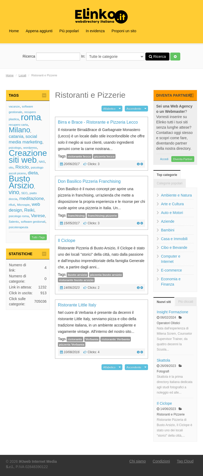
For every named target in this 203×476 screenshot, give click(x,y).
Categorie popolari (169, 183)
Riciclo (22, 167)
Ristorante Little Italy (77, 305)
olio (11, 167)
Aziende (167, 221)
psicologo (15, 147)
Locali (22, 75)
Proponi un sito (124, 31)
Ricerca (51, 56)
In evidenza (95, 31)
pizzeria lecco (104, 156)
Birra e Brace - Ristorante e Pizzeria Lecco (98, 122)
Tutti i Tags (38, 237)
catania (16, 136)
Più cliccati (185, 302)
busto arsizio (77, 275)
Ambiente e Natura (176, 195)
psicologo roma (19, 216)
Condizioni (161, 461)
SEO (24, 193)
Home (14, 31)
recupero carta (18, 124)
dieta (33, 172)
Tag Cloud (185, 461)
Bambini (167, 230)
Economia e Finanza (171, 281)
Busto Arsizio (21, 182)
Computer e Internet (170, 259)
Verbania (91, 339)
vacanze (14, 106)
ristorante (75, 339)
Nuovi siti (164, 302)
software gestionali (33, 221)
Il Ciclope (66, 240)
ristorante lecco (79, 156)
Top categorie (167, 175)
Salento (14, 221)
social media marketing (25, 139)
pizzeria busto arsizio (106, 275)
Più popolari (69, 31)
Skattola (163, 360)
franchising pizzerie (102, 215)
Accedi (164, 159)
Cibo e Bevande (174, 247)
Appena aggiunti (39, 31)
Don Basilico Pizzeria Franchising (89, 181)
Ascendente (134, 108)
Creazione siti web (28, 156)
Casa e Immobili (174, 239)
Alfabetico (109, 108)
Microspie (23, 204)
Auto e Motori (172, 213)
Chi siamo (137, 461)
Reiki (29, 210)
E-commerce (171, 270)
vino (14, 192)
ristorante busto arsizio (76, 280)
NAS (42, 161)
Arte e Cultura (172, 204)
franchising (76, 215)
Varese (38, 215)
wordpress (30, 147)
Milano (19, 130)
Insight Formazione (172, 312)
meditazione (31, 198)
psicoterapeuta (18, 227)
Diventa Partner (182, 159)
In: (112, 56)
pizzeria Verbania (71, 344)
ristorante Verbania (116, 339)
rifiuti (12, 204)
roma (31, 117)
